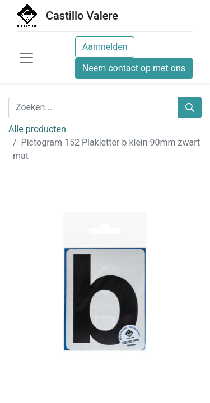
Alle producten (37, 129)
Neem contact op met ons (133, 68)
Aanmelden (105, 46)
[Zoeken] (190, 107)
